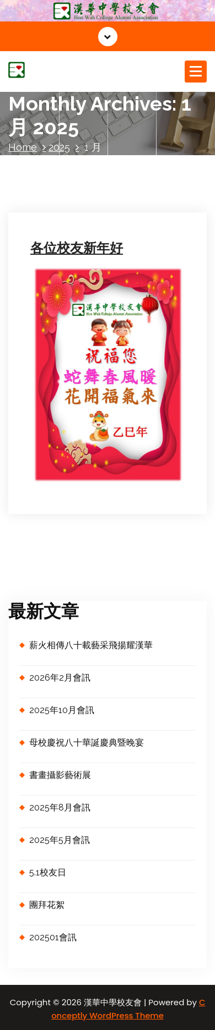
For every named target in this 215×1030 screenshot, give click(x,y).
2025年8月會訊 (59, 807)
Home (22, 147)
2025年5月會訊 (59, 840)
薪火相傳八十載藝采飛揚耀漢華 (91, 645)
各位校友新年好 (76, 248)
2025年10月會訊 (61, 710)
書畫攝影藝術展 (60, 775)
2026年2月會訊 (59, 677)
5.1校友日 (47, 872)
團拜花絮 (46, 905)
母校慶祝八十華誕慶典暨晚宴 (86, 742)
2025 (59, 147)
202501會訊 (53, 937)
